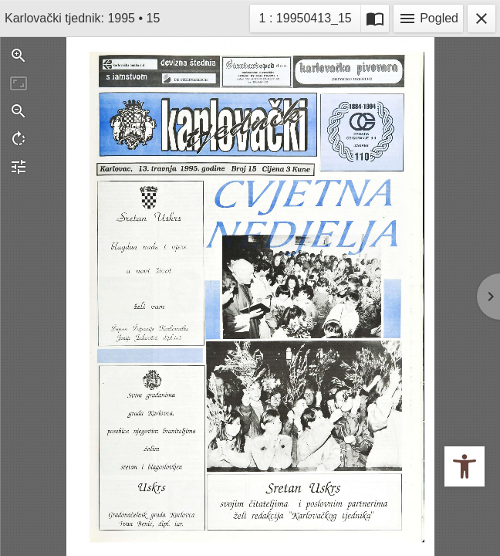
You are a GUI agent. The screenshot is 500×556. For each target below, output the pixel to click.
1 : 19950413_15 (306, 16)
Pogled (428, 18)
